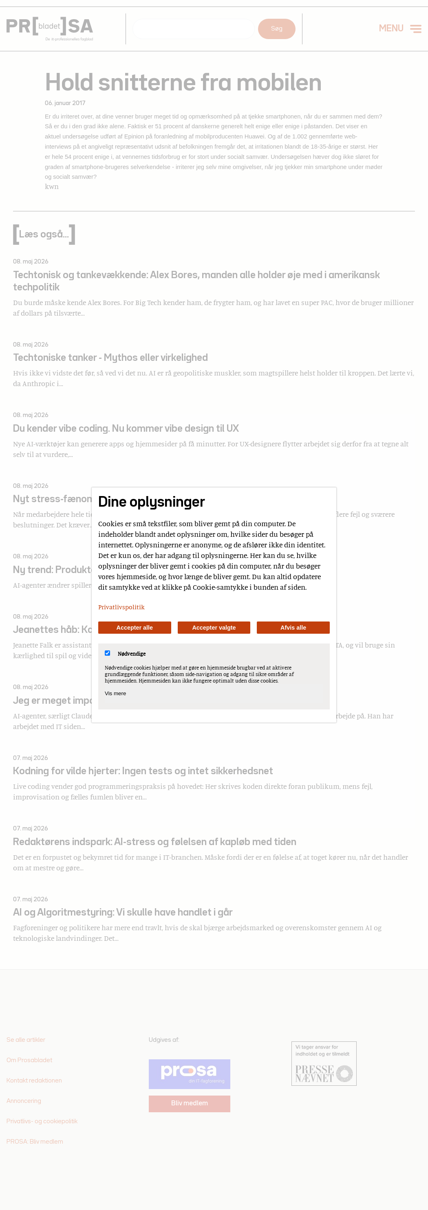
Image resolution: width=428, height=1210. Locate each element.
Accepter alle (135, 627)
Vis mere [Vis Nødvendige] (115, 693)
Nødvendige (125, 653)
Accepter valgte (214, 627)
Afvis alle (293, 627)
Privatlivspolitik (121, 607)
